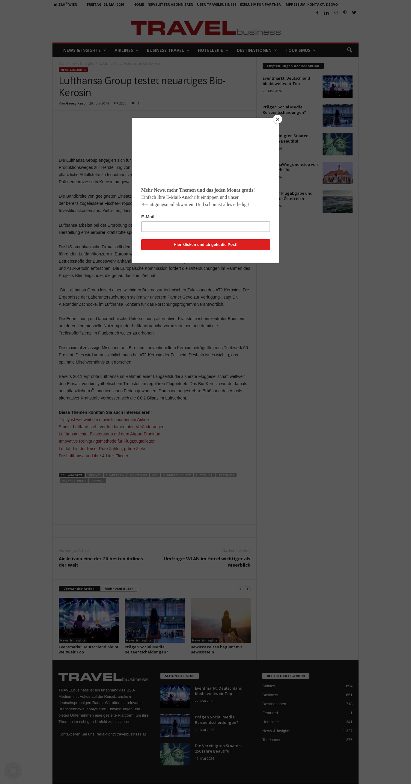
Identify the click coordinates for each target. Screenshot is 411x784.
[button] (13, 771)
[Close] (277, 119)
